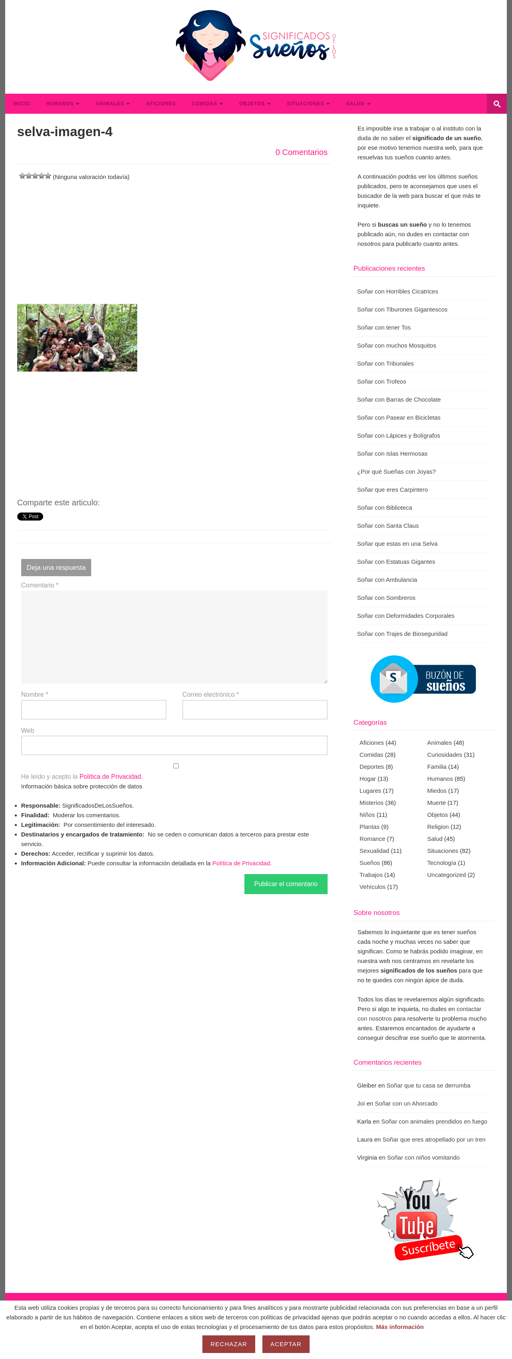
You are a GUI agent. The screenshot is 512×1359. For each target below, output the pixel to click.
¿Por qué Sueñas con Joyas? (396, 471)
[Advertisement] (174, 238)
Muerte (436, 802)
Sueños (370, 862)
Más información (400, 1326)
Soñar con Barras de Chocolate (399, 399)
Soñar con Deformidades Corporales (405, 615)
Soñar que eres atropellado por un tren (434, 1139)
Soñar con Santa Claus (388, 525)
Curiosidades (444, 754)
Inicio (21, 104)
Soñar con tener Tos (384, 327)
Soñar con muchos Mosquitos (396, 345)
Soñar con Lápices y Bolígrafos (398, 435)
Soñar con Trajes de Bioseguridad (402, 633)
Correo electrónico (210, 694)
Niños (367, 814)
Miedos (436, 790)
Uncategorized (446, 874)
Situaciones (305, 104)
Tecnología (441, 862)
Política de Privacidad (110, 776)
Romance (372, 838)
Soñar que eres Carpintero (392, 489)
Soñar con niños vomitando (423, 1157)
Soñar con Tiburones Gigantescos (402, 309)
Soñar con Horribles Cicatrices (397, 291)
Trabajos (371, 874)
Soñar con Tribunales (385, 363)
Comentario (39, 585)
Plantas (370, 826)
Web (27, 730)
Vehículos (373, 886)
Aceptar (286, 1344)
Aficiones (161, 104)
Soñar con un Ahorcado (406, 1103)
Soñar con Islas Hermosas (392, 453)
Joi (361, 1103)
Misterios (372, 802)
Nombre (34, 694)
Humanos (60, 104)
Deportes (372, 766)
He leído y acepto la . (174, 771)
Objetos (252, 104)
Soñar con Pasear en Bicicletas (398, 417)
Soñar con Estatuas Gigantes (396, 561)
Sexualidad (374, 850)
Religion (438, 826)
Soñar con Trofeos (381, 381)
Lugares (370, 790)
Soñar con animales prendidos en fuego (434, 1121)
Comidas (204, 104)
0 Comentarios (302, 152)
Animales (110, 104)
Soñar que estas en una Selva (397, 543)
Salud (355, 104)
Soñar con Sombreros (386, 597)
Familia (436, 766)
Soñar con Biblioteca (384, 507)
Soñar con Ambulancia (387, 579)
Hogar (368, 778)
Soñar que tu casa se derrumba (428, 1085)
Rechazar (228, 1344)
